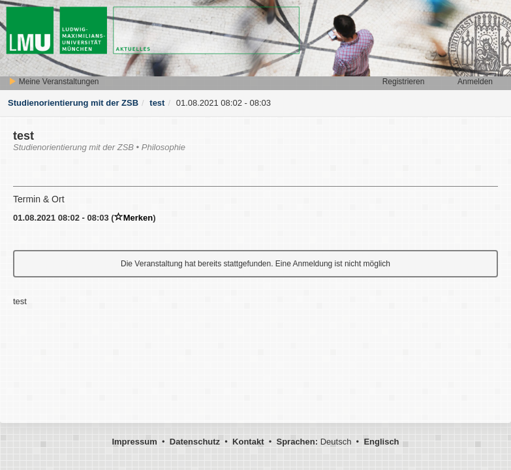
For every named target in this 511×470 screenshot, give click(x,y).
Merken (133, 218)
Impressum (134, 441)
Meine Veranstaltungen (53, 81)
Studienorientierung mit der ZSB (73, 103)
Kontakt (248, 441)
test (156, 103)
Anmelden (475, 81)
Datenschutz (195, 441)
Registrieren (403, 81)
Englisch (381, 441)
